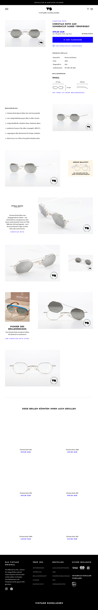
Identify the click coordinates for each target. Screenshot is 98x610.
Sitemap (36, 580)
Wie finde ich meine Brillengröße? (68, 92)
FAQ (53, 580)
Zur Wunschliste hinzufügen (67, 46)
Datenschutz (38, 584)
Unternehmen (38, 568)
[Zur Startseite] (49, 9)
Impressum (37, 572)
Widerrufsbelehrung (58, 576)
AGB (54, 572)
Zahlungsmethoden (58, 568)
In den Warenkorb (73, 40)
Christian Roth (17, 232)
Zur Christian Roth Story (17, 338)
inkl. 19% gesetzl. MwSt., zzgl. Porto (62, 34)
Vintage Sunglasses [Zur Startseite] (49, 12)
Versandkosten (58, 584)
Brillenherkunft (39, 576)
